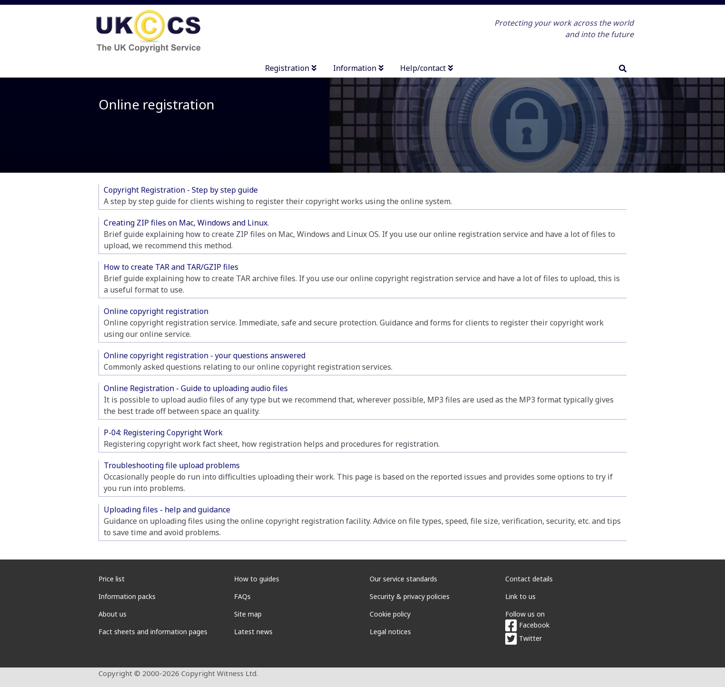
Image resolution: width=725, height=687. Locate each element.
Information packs (127, 596)
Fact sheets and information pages (152, 631)
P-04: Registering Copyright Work (163, 432)
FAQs (242, 596)
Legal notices (390, 631)
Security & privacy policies (410, 596)
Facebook (527, 624)
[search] (623, 68)
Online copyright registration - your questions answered (204, 355)
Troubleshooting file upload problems (172, 465)
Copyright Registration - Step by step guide (181, 190)
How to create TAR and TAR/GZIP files (171, 267)
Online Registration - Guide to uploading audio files (196, 388)
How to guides (256, 578)
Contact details (529, 578)
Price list (111, 578)
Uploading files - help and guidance (167, 509)
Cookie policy (390, 613)
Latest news (253, 631)
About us (112, 613)
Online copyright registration (156, 311)
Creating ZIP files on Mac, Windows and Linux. (186, 222)
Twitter (523, 638)
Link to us (520, 596)
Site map (248, 613)
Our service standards (403, 578)
